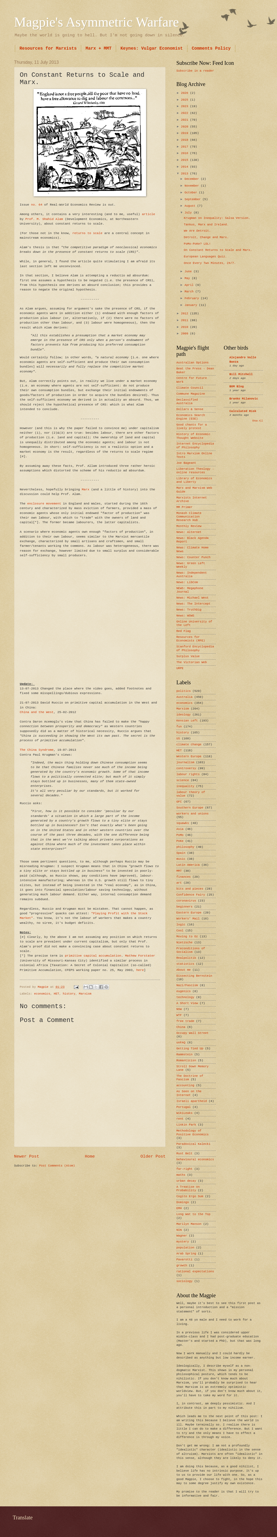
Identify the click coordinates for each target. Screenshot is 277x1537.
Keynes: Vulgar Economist (151, 48)
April (189, 285)
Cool (179, 930)
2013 (185, 173)
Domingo (182, 1202)
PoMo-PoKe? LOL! (197, 243)
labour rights (188, 774)
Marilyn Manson (189, 1224)
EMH (179, 1208)
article (148, 214)
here (140, 970)
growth (181, 1265)
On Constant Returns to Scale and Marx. (218, 250)
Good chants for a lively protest (191, 426)
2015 (185, 160)
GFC (179, 801)
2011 (185, 320)
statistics (185, 964)
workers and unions (192, 813)
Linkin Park (186, 1124)
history (69, 993)
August (190, 205)
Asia (179, 829)
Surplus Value (188, 656)
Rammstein (184, 1054)
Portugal (183, 1107)
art (179, 882)
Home (90, 1156)
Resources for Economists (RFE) (190, 638)
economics (42, 993)
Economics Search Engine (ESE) (190, 417)
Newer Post (26, 1156)
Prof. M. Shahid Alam (44, 219)
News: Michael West (192, 597)
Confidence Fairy (190, 894)
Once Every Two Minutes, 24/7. (210, 263)
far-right (184, 1169)
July (188, 212)
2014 (185, 166)
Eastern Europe (189, 912)
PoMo (179, 835)
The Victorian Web (191, 662)
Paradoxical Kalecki (193, 1144)
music (180, 859)
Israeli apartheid (191, 1101)
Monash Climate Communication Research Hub (189, 517)
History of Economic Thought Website (193, 436)
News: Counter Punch (193, 557)
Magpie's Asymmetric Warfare (96, 22)
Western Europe (189, 756)
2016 (185, 153)
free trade (185, 1021)
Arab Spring (186, 1253)
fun (179, 726)
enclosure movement (44, 503)
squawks (182, 823)
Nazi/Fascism (187, 985)
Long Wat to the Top (193, 1214)
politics (183, 691)
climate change (189, 744)
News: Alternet (189, 532)
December (192, 179)
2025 (185, 99)
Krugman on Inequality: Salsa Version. (217, 218)
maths (180, 1175)
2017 (185, 146)
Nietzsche (184, 942)
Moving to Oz (187, 936)
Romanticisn (186, 1060)
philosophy (185, 847)
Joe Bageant (186, 463)
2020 (185, 126)
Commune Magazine (190, 393)
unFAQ (180, 1042)
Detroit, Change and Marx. (206, 237)
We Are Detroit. (197, 230)
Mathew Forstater (140, 955)
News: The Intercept (193, 603)
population (185, 1247)
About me (183, 970)
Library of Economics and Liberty (194, 480)
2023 (185, 106)
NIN (179, 1230)
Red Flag (183, 631)
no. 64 (36, 204)
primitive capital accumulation (93, 955)
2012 (185, 313)
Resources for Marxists (48, 48)
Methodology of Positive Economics (192, 1132)
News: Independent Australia (191, 574)
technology (185, 997)
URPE (179, 668)
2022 (185, 113)
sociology (184, 1281)
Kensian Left (187, 720)
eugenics (183, 991)
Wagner (181, 1235)
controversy (186, 768)
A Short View (187, 1003)
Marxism (85, 993)
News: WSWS (185, 615)
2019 (185, 133)
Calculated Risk (242, 411)
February (192, 298)
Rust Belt (184, 1153)
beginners (184, 906)
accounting (185, 1085)
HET (56, 993)
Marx (85, 489)
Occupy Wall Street (192, 1033)
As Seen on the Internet (189, 1093)
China (180, 1027)
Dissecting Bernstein (194, 975)
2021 (185, 120)
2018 (185, 140)
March (189, 291)
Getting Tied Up (189, 1048)
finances (183, 876)
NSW (179, 1009)
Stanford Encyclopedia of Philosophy (195, 648)
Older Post (153, 1156)
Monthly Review (189, 526)
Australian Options (192, 362)
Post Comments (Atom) (57, 1165)
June (188, 271)
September (193, 199)
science (182, 780)
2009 (185, 333)
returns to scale (87, 233)
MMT (179, 871)
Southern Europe (189, 807)
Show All (257, 421)
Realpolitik (186, 958)
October (191, 192)
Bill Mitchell (241, 374)
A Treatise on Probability (188, 1188)
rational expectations (195, 1271)
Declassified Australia (187, 401)
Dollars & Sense (189, 409)
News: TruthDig (189, 609)
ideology (183, 714)
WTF (179, 1015)
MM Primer (184, 507)
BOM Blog (236, 386)
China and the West (37, 712)
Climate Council (189, 387)
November (192, 185)
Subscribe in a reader (195, 70)
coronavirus (186, 900)
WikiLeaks (184, 1113)
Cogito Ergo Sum (189, 1196)
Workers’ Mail (188, 918)
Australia (184, 697)
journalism (185, 762)
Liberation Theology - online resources (195, 470)
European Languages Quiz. (205, 256)
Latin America (188, 865)
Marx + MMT (98, 48)
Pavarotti (184, 1259)
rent (179, 1118)
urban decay (186, 1181)
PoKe (179, 841)
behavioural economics (195, 1159)
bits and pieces (189, 888)
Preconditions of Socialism (190, 950)
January (191, 305)
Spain (180, 853)
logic (180, 924)
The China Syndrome (37, 750)
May (188, 278)
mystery (182, 1241)
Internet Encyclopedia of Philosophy (195, 445)
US (178, 738)
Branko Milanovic (243, 398)
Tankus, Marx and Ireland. (206, 224)
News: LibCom (187, 582)
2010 (185, 327)
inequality (185, 786)
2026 (185, 93)
